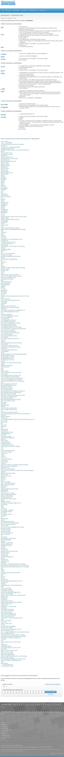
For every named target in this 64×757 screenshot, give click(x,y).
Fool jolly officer (5, 318)
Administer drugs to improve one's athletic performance (15, 150)
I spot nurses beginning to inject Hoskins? (11, 379)
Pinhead (3, 547)
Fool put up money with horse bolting (10, 323)
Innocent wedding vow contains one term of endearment (15, 413)
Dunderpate (4, 303)
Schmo (2, 571)
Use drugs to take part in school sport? (10, 647)
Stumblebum (4, 599)
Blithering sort (4, 188)
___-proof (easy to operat (7, 666)
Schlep (2, 569)
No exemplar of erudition (7, 510)
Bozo (2, 198)
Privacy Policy (53, 753)
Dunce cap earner (5, 299)
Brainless (3, 199)
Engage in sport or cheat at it (8, 306)
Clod (2, 230)
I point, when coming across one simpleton (12, 378)
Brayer (2, 201)
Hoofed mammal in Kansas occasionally (11, 372)
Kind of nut (3, 426)
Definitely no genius (6, 249)
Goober (3, 361)
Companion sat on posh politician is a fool (11, 239)
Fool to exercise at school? (7, 330)
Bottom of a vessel (6, 196)
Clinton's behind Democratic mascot (10, 228)
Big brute (3, 177)
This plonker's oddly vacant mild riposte (11, 637)
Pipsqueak (3, 548)
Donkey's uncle (4, 270)
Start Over (51, 694)
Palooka (3, 541)
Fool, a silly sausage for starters (9, 335)
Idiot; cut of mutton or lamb (8, 401)
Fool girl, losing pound (6, 314)
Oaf (2, 517)
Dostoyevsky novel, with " (7, 279)
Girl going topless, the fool (7, 355)
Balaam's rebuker (5, 165)
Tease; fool (4, 622)
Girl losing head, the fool (7, 358)
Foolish (2, 341)
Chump (2, 223)
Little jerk (3, 439)
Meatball (3, 472)
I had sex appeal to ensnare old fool (10, 377)
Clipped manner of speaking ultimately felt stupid (13, 229)
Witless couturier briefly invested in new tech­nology (14, 656)
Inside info (3, 415)
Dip (2, 260)
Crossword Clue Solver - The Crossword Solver (8, 3)
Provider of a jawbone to (7, 557)
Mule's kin (3, 487)
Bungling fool (4, 211)
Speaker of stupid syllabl (7, 593)
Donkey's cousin (5, 269)
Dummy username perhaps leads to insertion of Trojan (15, 296)
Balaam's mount (5, 164)
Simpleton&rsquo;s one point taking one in (11, 585)
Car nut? (3, 215)
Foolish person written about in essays (10, 347)
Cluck (2, 233)
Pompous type (4, 555)
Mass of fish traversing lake (8, 469)
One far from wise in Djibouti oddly (10, 523)
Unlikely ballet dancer (6, 646)
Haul (2, 368)
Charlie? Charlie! (5, 218)
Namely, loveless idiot (6, 497)
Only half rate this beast (7, 532)
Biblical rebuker (4, 174)
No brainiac (4, 508)
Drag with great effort (6, 282)
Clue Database (24, 10)
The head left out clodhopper (8, 626)
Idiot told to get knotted (7, 398)
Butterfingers (4, 212)
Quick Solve (8, 10)
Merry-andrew (4, 474)
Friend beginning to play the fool (9, 350)
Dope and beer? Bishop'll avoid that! (10, 274)
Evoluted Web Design (34, 747)
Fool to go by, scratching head (8, 331)
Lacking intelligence (6, 433)
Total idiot (3, 639)
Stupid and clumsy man (7, 601)
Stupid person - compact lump (8, 606)
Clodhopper (4, 232)
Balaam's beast (5, 162)
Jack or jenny (4, 420)
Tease (2, 619)
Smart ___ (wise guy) (6, 588)
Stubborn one (4, 596)
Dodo (2, 263)
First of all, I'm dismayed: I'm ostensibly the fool (13, 310)
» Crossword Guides (5, 735)
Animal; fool (4, 155)
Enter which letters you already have (12, 689)
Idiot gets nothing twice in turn (8, 385)
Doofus (3, 272)
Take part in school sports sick (8, 615)
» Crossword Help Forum (6, 730)
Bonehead (3, 189)
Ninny (2, 506)
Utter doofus (4, 649)
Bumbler (3, 208)
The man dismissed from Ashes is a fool (11, 629)
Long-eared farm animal (7, 445)
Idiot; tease (3, 402)
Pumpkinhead (4, 559)
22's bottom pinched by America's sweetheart (12, 144)
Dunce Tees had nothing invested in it (10, 300)
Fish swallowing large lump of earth (10, 311)
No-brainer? (4, 513)
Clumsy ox (3, 236)
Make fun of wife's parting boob (9, 466)
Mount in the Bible (5, 481)
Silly (2, 575)
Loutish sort (4, 453)
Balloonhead (4, 167)
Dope (2, 273)
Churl (2, 226)
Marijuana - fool (5, 467)
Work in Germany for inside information (11, 660)
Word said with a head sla (7, 657)
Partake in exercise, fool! (7, 542)
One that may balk (5, 528)
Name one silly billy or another (8, 494)
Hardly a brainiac (5, 367)
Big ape (3, 175)
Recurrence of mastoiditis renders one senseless (13, 564)
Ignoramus (3, 403)
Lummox (3, 456)
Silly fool (3, 576)
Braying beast (4, 204)
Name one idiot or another (7, 493)
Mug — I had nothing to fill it (8, 483)
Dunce (2, 297)
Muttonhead (4, 491)
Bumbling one (4, 209)
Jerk (2, 423)
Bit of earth (4, 187)
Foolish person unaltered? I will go (9, 345)
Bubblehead (4, 205)
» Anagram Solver (5, 732)
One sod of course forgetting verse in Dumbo (12, 527)
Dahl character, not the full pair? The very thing (13, 246)
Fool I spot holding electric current (9, 316)
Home (3, 10)
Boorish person (5, 195)
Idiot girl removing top (6, 386)
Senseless (3, 574)
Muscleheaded (4, 490)
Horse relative (4, 374)
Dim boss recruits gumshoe (8, 253)
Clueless (3, 235)
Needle (2, 500)
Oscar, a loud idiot (5, 534)
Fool (2, 313)
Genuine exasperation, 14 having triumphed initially (14, 354)
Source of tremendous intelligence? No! (11, 592)
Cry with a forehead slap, (7, 243)
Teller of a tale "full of (6, 623)
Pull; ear (3, 558)
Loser (2, 447)
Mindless (3, 477)
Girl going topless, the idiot (7, 357)
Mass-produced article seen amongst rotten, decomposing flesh (17, 470)
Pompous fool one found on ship (9, 551)
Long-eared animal (5, 442)
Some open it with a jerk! (7, 591)
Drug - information (5, 283)
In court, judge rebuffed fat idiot (9, 409)
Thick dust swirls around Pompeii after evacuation (13, 636)
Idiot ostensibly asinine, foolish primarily (11, 392)
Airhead (3, 151)
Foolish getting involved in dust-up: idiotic (11, 342)
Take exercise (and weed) (7, 610)
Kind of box (4, 425)
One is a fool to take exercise (8, 524)
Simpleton (3, 584)
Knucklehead (4, 430)
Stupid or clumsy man (6, 603)
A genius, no (4, 145)
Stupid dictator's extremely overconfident (11, 602)
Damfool (3, 248)
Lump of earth (4, 462)
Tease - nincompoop (6, 620)
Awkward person (5, 160)
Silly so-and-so (4, 579)
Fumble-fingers (4, 351)
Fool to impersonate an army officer (10, 333)
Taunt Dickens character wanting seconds (11, 618)
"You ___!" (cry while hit (6, 143)
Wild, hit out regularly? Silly (7, 654)
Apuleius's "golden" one (7, 157)
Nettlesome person (6, 501)
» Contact (3, 739)
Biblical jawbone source (7, 172)
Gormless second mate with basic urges (11, 362)
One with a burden (5, 531)
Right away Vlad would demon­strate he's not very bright (15, 566)
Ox (1, 535)
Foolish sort (4, 348)
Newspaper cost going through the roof (11, 503)
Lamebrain (3, 435)
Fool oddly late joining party (8, 321)
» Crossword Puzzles (5, 737)
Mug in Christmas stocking (7, 484)
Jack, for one (4, 422)
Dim (2, 252)
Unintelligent (4, 644)
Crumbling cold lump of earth (8, 242)
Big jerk (3, 181)
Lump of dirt (4, 460)
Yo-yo (2, 661)
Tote (2, 640)
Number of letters (7, 684)
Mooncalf (3, 479)
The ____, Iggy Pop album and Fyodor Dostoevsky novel (15, 632)
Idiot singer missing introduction (9, 396)
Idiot (2, 382)
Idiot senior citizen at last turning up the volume (13, 395)
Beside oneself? (5, 171)
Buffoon (3, 206)
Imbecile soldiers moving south (9, 408)
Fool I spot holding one (7, 317)
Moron (2, 480)
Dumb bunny (4, 290)
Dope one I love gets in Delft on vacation (11, 276)
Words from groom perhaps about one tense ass (13, 659)
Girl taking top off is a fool (7, 360)
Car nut (2, 213)
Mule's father (4, 486)
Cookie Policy (60, 753)
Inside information (5, 416)
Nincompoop (4, 504)
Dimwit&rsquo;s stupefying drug (9, 259)
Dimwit (2, 257)
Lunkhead (3, 463)
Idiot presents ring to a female (8, 394)
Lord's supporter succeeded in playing (10, 446)
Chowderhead (4, 221)
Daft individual (4, 245)
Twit (2, 643)
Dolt (2, 265)
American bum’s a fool (6, 153)
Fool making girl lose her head (8, 320)
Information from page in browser (9, 412)
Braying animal (4, 202)
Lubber (2, 454)
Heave (2, 369)
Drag (2, 280)
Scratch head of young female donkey (10, 572)
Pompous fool (4, 549)
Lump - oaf (3, 457)
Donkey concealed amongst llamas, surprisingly (13, 267)
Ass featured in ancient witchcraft (9, 158)
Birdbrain (3, 185)
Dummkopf (4, 293)
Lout (2, 449)
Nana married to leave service (8, 498)
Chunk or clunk (4, 225)
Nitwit (2, 507)
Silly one (3, 578)
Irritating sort (4, 418)
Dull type (3, 286)
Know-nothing (4, 429)
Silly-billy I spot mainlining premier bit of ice (12, 581)
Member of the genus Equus (8, 473)
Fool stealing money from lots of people (11, 327)
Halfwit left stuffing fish (7, 365)
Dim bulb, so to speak (6, 255)
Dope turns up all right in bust (8, 277)
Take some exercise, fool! (7, 616)
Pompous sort (4, 554)
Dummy (3, 294)
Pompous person (5, 552)
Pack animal (4, 537)
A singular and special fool (7, 148)
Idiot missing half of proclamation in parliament (13, 391)
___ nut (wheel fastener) (7, 664)
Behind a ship (4, 170)
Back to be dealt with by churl (8, 161)
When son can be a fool (7, 652)
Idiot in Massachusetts (6, 389)
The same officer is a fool (7, 630)
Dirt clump (3, 262)
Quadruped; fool (5, 561)
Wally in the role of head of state (9, 650)
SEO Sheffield (49, 747)
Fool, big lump (4, 337)
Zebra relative (4, 663)
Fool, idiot (3, 340)
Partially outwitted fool (6, 544)
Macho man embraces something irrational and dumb (14, 464)
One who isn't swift (6, 530)
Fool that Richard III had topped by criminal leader (13, 328)
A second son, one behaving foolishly (10, 147)
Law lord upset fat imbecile (8, 437)
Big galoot (3, 179)
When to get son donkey (7, 653)
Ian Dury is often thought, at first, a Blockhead (12, 381)
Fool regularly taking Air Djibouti (9, 325)
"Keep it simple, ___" (6, 141)
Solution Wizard (16, 10)
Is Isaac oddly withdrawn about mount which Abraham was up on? (17, 419)
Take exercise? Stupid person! (8, 613)
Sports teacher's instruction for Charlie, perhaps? (13, 595)
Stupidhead (3, 608)
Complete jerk (4, 240)
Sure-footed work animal (7, 609)
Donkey (3, 266)
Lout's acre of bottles (6, 452)
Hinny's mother (4, 371)
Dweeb (2, 304)
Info (2, 411)
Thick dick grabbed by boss (7, 633)
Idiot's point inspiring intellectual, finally (10, 399)
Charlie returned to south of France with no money (14, 216)
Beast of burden (5, 168)
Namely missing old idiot (7, 496)
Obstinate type (4, 518)
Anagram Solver (42, 10)
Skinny (2, 586)
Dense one (3, 250)
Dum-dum (3, 289)
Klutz (2, 428)
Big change (3, 178)
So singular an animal (6, 589)
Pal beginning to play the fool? (8, 538)
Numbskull (3, 515)
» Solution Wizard (5, 726)
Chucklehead (4, 222)
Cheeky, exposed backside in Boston (10, 219)
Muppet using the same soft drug (9, 489)
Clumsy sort (4, 238)
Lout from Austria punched (7, 450)
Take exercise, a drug (6, 612)
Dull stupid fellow (5, 284)
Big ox (2, 184)
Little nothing (4, 440)
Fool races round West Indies (8, 324)
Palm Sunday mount (6, 540)
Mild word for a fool (6, 476)
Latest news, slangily (6, 436)
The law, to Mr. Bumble (7, 627)
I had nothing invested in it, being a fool (11, 375)
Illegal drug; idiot (5, 405)
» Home (2, 722)
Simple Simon (4, 582)
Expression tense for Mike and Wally (10, 307)
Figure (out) (4, 308)
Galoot (2, 352)
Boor (2, 192)
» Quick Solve (4, 724)
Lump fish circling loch (6, 459)
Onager (3, 520)
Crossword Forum (33, 10)
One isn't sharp (4, 525)
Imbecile (3, 406)
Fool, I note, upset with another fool (10, 338)
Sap (2, 568)
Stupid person (4, 605)
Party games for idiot (6, 545)
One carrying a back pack (7, 521)
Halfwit (2, 364)
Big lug (2, 182)
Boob (2, 191)
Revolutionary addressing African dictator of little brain (14, 565)
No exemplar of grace (6, 511)
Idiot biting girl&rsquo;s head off (9, 384)
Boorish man (4, 194)
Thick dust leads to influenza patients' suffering (13, 635)
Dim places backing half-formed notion (11, 256)
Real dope (3, 562)
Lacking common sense (7, 432)
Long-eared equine (5, 443)
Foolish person (4, 344)
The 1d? (3, 625)
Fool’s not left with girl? (6, 334)
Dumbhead (3, 291)
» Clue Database (4, 728)
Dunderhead (4, 301)
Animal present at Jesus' (7, 154)
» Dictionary (3, 733)
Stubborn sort (4, 598)
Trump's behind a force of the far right (10, 642)
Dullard (2, 287)
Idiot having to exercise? (7, 388)
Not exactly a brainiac (6, 514)
